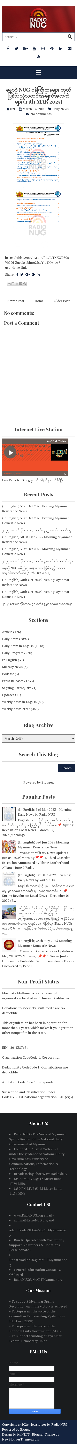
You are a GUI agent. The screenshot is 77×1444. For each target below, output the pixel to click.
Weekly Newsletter (16, 709)
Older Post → (64, 301)
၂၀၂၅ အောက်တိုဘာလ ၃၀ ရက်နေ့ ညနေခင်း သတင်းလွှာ (37, 603)
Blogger (47, 782)
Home (39, 301)
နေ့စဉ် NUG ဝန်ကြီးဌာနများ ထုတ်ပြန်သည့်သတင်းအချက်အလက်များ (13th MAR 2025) (38, 95)
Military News (12, 667)
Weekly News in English (19, 702)
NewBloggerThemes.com (20, 1439)
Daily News (60, 109)
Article (7, 632)
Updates (8, 695)
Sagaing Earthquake (16, 688)
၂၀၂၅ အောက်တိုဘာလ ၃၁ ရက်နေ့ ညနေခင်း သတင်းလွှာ (37, 530)
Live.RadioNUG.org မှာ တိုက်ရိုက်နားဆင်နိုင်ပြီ (32, 480)
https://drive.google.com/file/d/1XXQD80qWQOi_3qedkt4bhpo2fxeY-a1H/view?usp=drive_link (37, 262)
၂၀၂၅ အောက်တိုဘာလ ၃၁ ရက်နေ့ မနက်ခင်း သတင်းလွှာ (37, 561)
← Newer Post (13, 301)
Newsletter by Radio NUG (48, 1424)
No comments (41, 114)
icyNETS (23, 1434)
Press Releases (12, 681)
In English (9, 660)
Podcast (8, 674)
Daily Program (12, 653)
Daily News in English (18, 646)
